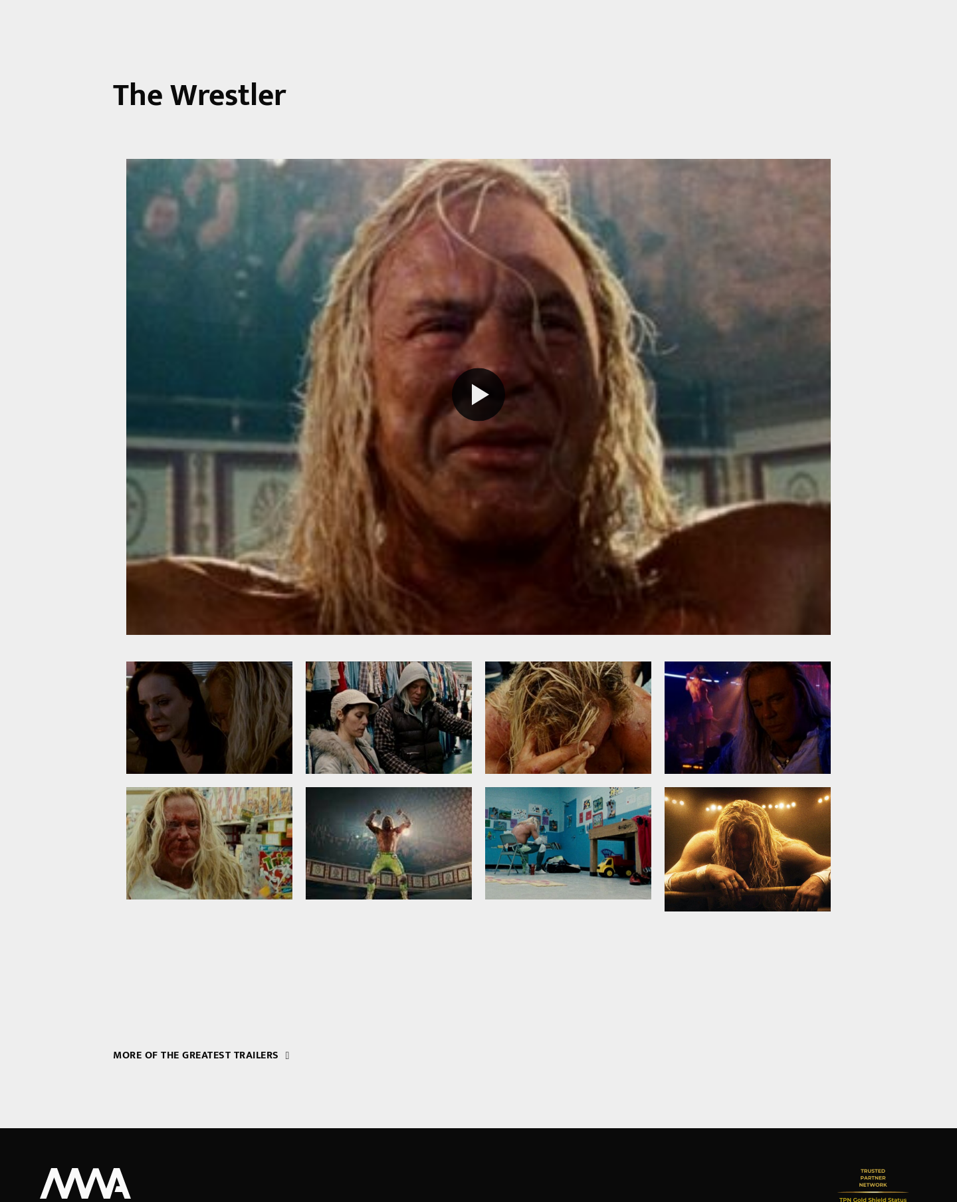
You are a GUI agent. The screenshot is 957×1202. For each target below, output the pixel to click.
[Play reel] (478, 396)
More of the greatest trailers (201, 1055)
